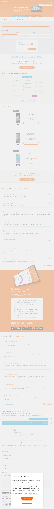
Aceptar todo (27, 498)
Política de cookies (34, 493)
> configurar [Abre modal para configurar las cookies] (15, 505)
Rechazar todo (27, 502)
